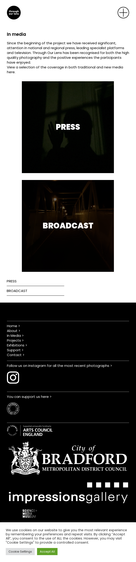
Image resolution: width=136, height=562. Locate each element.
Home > (13, 325)
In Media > (15, 335)
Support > (15, 350)
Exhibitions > (17, 345)
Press (9, 281)
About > (13, 330)
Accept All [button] (47, 551)
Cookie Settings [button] (20, 551)
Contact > (15, 354)
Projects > (15, 340)
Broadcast (15, 290)
